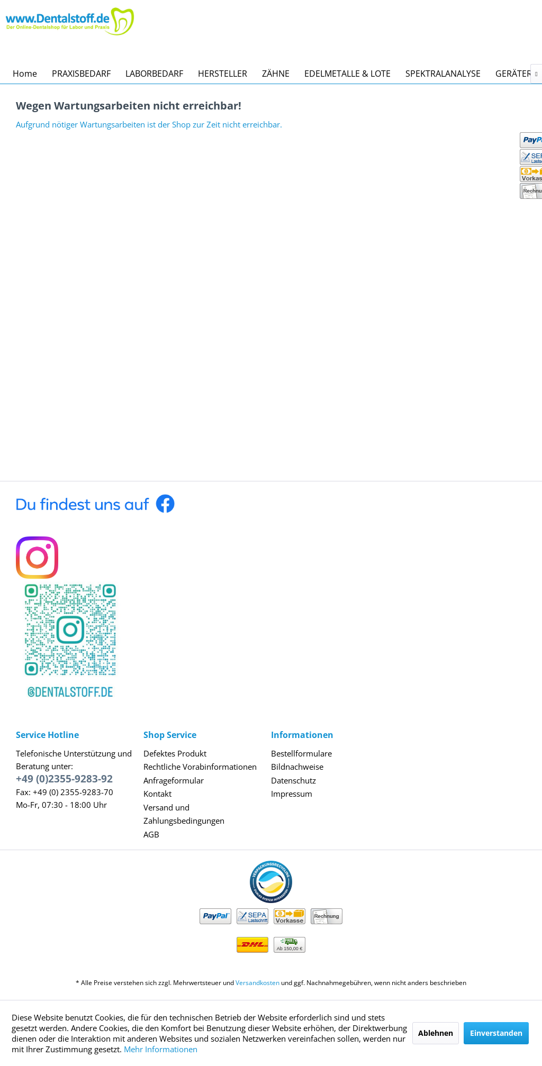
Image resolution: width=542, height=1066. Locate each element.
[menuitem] (24, 73)
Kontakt (157, 793)
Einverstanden (496, 1033)
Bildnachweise (297, 766)
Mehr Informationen (160, 1049)
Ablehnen (435, 1033)
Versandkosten (257, 982)
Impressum (291, 793)
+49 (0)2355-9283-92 (64, 779)
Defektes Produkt (174, 753)
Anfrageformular (173, 780)
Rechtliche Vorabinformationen (200, 766)
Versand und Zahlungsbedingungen (183, 814)
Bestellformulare (301, 753)
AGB (151, 834)
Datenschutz (293, 780)
